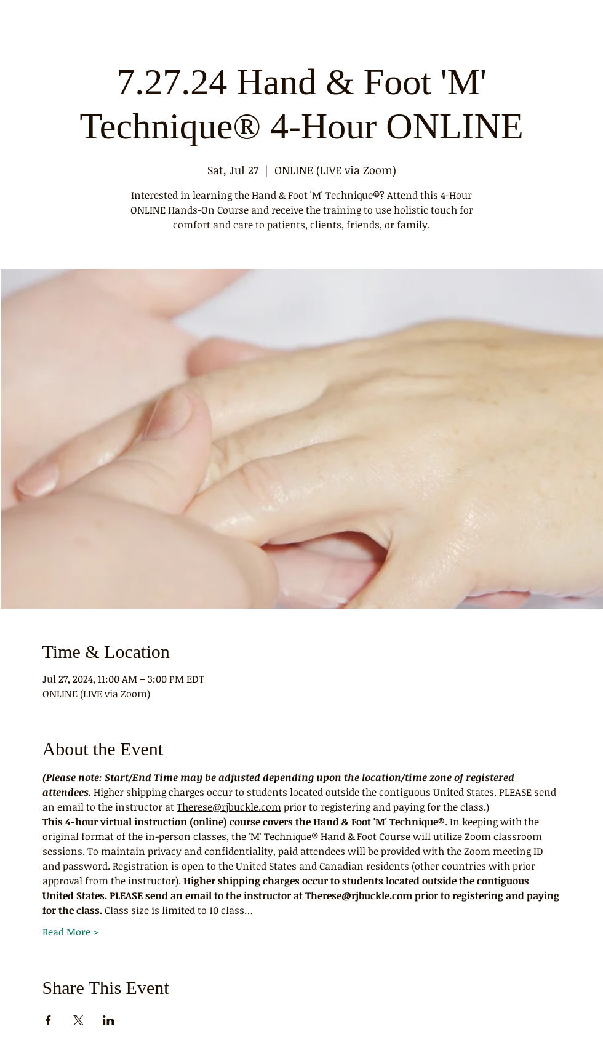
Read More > (70, 932)
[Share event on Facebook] (48, 1020)
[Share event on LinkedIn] (108, 1020)
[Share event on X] (78, 1020)
